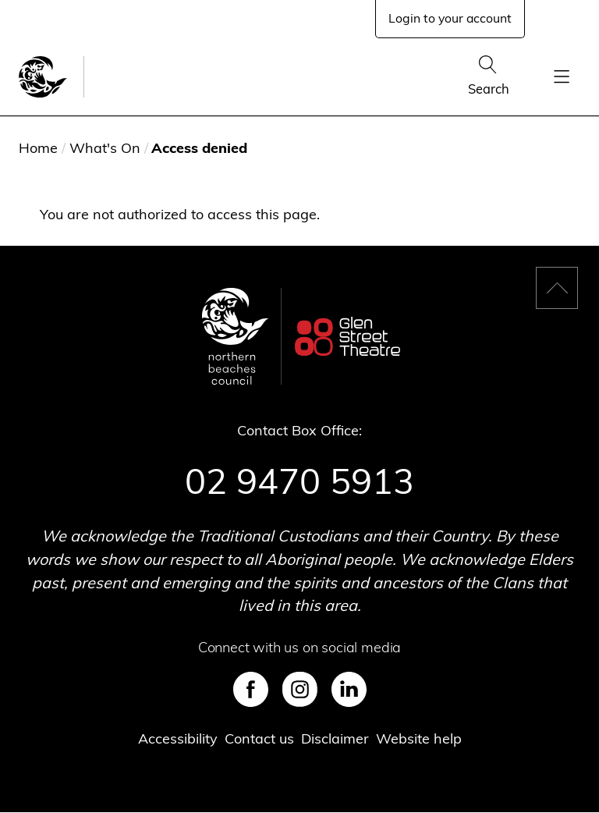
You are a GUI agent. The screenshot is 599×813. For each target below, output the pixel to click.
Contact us (259, 738)
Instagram (299, 689)
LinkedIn (349, 689)
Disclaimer (335, 738)
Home (38, 148)
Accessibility (178, 738)
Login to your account (450, 18)
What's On (104, 148)
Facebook (250, 689)
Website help (419, 738)
